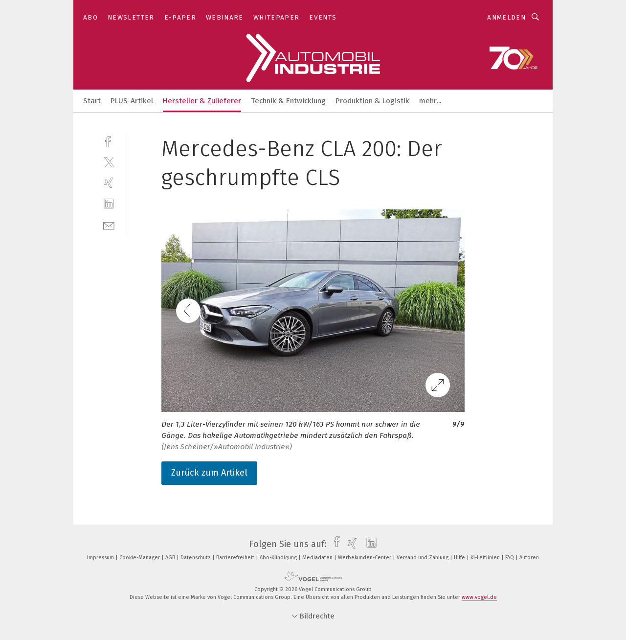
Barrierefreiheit (236, 557)
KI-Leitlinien (485, 557)
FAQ (510, 557)
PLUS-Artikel (132, 100)
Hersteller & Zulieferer (202, 100)
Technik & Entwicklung (288, 100)
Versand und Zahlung (423, 557)
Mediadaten (318, 557)
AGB (171, 557)
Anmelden (506, 17)
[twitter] (109, 162)
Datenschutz (196, 557)
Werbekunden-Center (365, 557)
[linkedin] (109, 204)
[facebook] (109, 141)
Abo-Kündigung (279, 557)
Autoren (529, 557)
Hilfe (460, 557)
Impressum (101, 557)
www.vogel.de (479, 597)
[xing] (109, 183)
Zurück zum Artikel (209, 472)
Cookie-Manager (140, 557)
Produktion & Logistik (372, 100)
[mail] (109, 225)
